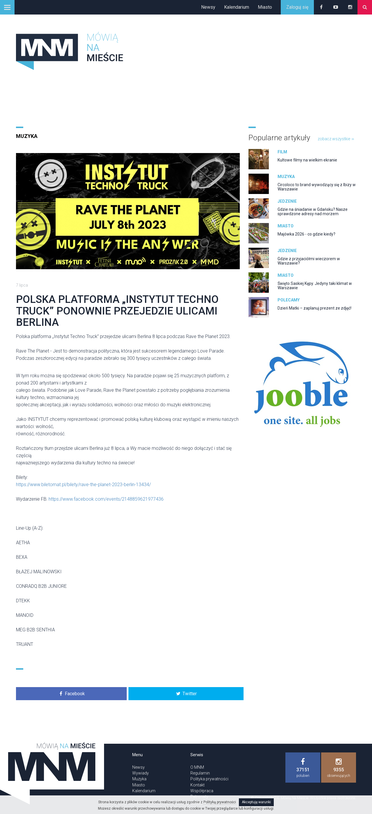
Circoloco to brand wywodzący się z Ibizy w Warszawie (317, 186)
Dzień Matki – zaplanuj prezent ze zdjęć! (314, 308)
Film (282, 152)
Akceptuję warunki (256, 802)
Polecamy (289, 300)
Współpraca (201, 790)
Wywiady (140, 773)
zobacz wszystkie (336, 138)
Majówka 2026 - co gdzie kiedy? (306, 234)
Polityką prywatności (219, 802)
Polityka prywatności (209, 779)
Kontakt (197, 785)
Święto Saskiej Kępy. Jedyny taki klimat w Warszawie (315, 285)
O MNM (197, 767)
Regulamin (200, 773)
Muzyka (26, 136)
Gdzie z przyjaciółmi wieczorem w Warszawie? (309, 260)
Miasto (265, 7)
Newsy (208, 7)
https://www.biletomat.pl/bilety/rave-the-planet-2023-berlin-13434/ (83, 484)
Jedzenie (287, 201)
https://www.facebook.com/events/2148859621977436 (106, 499)
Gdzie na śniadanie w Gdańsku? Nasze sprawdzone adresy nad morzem (313, 211)
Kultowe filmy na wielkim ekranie (307, 160)
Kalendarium (236, 7)
